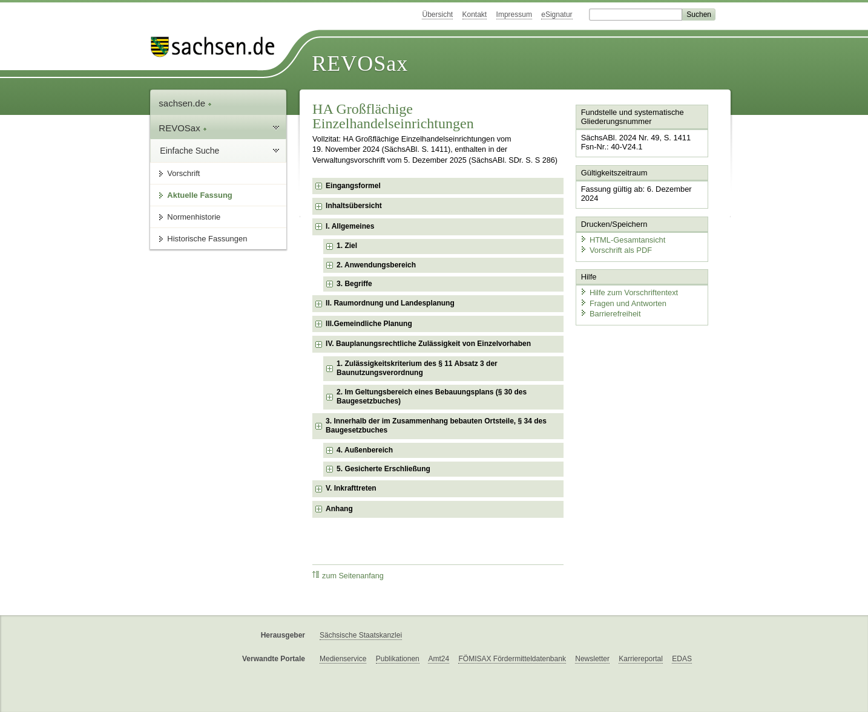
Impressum (514, 14)
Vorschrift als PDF (615, 249)
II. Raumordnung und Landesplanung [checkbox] (390, 303)
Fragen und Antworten (623, 302)
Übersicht (437, 14)
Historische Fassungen (207, 238)
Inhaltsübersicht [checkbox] (354, 205)
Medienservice (343, 659)
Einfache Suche (189, 150)
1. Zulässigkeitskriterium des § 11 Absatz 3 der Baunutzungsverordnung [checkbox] (417, 368)
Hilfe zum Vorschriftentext (628, 291)
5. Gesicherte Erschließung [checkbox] (383, 469)
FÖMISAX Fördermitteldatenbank (511, 659)
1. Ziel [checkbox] (347, 245)
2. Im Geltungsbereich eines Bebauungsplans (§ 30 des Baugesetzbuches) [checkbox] (432, 397)
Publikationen (397, 659)
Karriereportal (641, 659)
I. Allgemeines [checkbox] (350, 226)
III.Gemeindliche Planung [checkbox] (369, 323)
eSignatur (556, 14)
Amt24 (438, 659)
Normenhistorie (193, 216)
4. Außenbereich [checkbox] (365, 450)
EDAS (682, 659)
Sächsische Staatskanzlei (361, 635)
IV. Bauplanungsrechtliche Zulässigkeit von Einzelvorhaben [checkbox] (428, 343)
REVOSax (360, 63)
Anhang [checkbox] (339, 509)
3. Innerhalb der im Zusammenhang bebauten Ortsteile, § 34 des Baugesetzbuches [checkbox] (436, 426)
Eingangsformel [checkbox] (353, 185)
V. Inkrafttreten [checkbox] (351, 488)
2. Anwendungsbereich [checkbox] (376, 265)
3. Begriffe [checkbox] (354, 283)
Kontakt (474, 14)
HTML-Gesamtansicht (622, 239)
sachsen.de (185, 103)
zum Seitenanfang (348, 575)
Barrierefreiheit (610, 313)
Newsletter (592, 659)
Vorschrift (183, 173)
